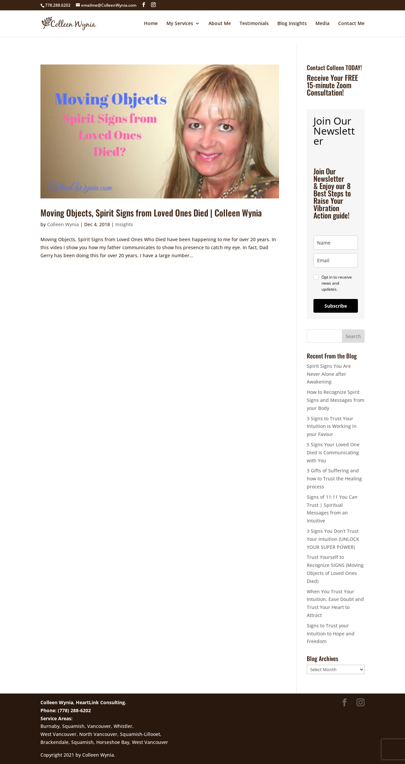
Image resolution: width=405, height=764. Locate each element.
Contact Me (351, 23)
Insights (124, 224)
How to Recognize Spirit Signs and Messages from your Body (335, 400)
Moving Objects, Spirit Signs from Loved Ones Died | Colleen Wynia (151, 212)
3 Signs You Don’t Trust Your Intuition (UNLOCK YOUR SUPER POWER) (333, 539)
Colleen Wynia (63, 224)
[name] (335, 243)
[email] (335, 260)
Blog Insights (292, 23)
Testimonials (254, 23)
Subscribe (335, 306)
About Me (220, 23)
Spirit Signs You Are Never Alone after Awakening (329, 374)
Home (151, 23)
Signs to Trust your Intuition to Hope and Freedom (331, 633)
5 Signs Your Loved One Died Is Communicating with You (333, 452)
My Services (179, 23)
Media (322, 23)
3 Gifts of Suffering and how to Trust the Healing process (334, 478)
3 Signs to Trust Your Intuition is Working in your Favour (332, 426)
